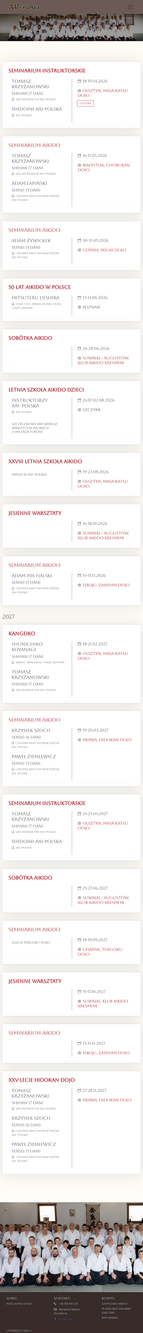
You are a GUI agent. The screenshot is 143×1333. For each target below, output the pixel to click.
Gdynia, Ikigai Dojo (104, 250)
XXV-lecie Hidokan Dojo (41, 1080)
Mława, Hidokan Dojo (107, 739)
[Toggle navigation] (130, 7)
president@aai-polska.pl (67, 1311)
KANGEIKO (21, 634)
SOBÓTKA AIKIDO (30, 338)
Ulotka (85, 103)
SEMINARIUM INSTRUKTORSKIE (46, 71)
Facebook (63, 1319)
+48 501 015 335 (66, 1303)
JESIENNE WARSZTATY (34, 513)
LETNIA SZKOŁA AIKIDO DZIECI (46, 390)
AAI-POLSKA (40, 1330)
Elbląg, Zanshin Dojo (106, 585)
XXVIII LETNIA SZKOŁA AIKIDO (45, 461)
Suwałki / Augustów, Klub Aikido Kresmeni (103, 360)
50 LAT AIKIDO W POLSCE (39, 287)
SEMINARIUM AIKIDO (34, 145)
